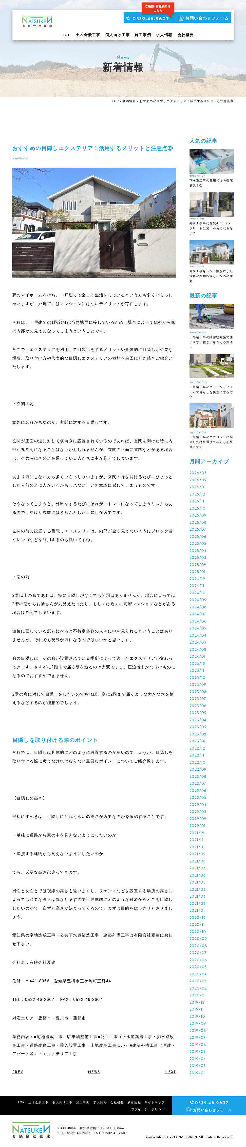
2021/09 (197, 854)
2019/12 (197, 1003)
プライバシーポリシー (148, 1109)
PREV (17, 1072)
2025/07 (197, 530)
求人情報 (164, 35)
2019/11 (196, 1010)
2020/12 (197, 918)
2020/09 (198, 939)
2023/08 (198, 692)
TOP (66, 35)
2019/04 (197, 1059)
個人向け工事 (117, 35)
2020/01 (197, 995)
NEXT (170, 1072)
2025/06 (198, 537)
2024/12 (197, 579)
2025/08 (198, 523)
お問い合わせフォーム (204, 18)
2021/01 (197, 911)
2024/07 (197, 614)
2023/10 (197, 678)
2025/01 (197, 572)
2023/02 (198, 734)
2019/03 (197, 1066)
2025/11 (197, 501)
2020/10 (197, 932)
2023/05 (198, 713)
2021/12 (197, 833)
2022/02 (198, 819)
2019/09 (197, 1024)
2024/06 (198, 622)
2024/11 (197, 586)
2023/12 (197, 664)
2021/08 (197, 861)
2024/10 (197, 593)
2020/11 (197, 925)
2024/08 (198, 607)
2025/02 (198, 565)
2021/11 (196, 840)
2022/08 (198, 777)
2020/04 (198, 974)
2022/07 (197, 784)
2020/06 (198, 960)
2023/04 (198, 720)
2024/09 (198, 600)
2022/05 (198, 798)
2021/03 (197, 897)
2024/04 (198, 636)
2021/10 (197, 847)
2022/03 (198, 812)
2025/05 (198, 544)
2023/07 (197, 699)
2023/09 (198, 685)
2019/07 (197, 1038)
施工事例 (143, 35)
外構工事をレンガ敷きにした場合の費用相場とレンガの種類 (211, 276)
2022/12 (197, 749)
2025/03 (198, 558)
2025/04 (198, 551)
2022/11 (197, 755)
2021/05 (197, 883)
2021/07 (197, 868)
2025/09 (198, 516)
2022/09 (198, 770)
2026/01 (197, 487)
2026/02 (198, 480)
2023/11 (197, 671)
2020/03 (198, 981)
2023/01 (197, 741)
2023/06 (198, 706)
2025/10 (197, 509)
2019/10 (197, 1017)
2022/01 (197, 826)
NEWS (94, 1072)
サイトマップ (155, 1102)
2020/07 (198, 953)
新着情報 (129, 101)
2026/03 (198, 473)
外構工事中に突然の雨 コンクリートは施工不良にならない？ (211, 228)
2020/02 (198, 989)
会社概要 (185, 35)
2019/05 (197, 1052)
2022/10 (197, 763)
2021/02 (197, 904)
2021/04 (197, 890)
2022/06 (198, 791)
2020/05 (198, 967)
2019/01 (197, 1073)
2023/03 (198, 727)
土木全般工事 (88, 35)
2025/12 (197, 494)
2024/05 (198, 628)
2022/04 (198, 805)
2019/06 (197, 1045)
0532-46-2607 (147, 19)
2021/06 (197, 876)
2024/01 (197, 657)
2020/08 (198, 946)
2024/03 (198, 643)
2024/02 (198, 650)
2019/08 (197, 1031)
